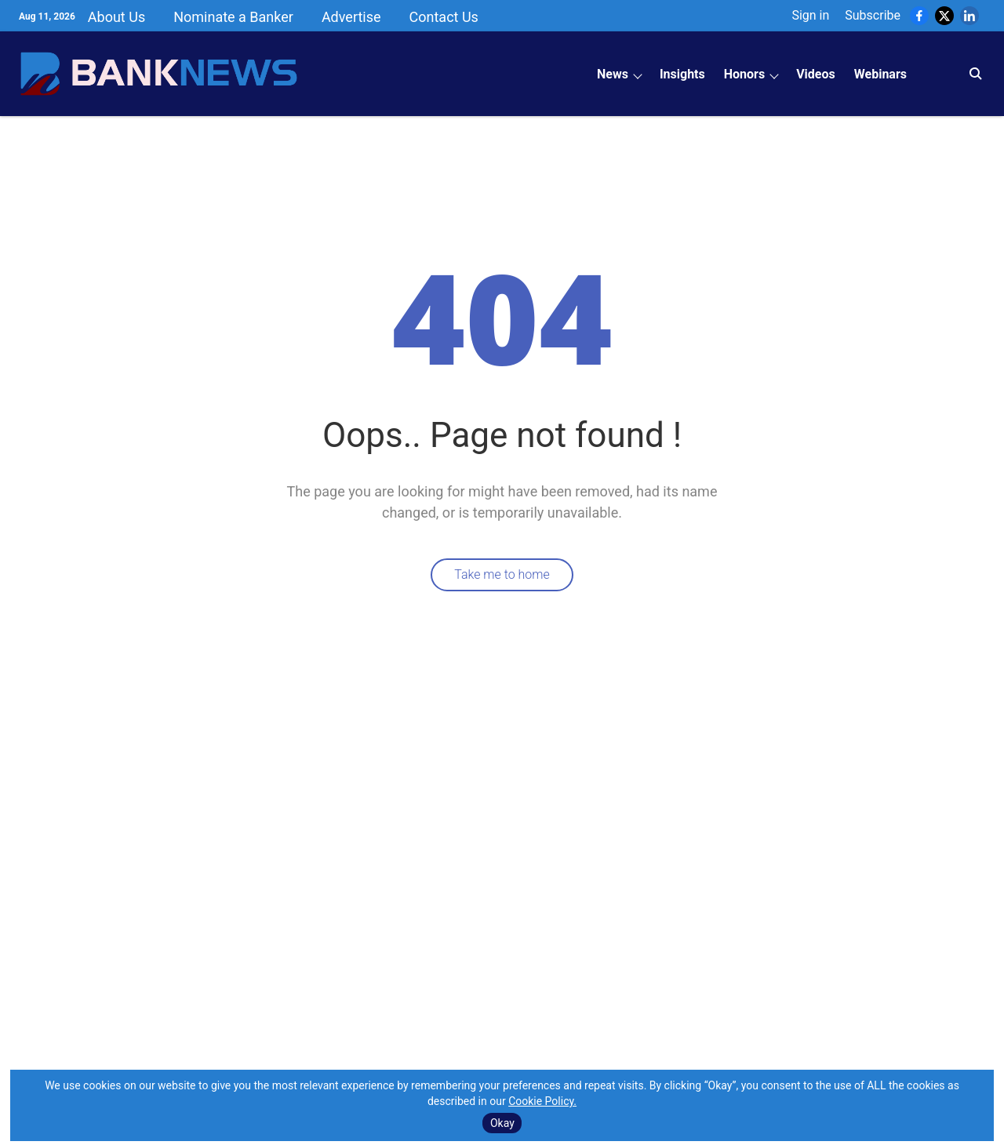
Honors (744, 74)
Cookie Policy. (542, 1101)
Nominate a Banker (233, 17)
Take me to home (502, 574)
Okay (502, 1123)
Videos (815, 74)
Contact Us (443, 17)
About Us (116, 17)
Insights (682, 74)
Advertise (351, 17)
